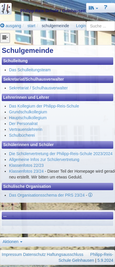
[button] (93, 7)
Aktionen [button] (12, 241)
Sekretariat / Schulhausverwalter (38, 88)
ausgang (10, 25)
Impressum (12, 254)
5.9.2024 (106, 260)
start (31, 25)
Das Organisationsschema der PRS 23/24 (47, 195)
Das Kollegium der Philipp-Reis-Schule (44, 106)
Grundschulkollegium (28, 112)
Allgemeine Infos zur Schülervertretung (44, 159)
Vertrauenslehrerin (25, 129)
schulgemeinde (55, 25)
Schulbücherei (22, 135)
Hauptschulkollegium (28, 117)
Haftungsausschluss (65, 254)
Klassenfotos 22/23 (26, 165)
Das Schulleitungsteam (30, 69)
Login (81, 25)
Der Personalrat (23, 123)
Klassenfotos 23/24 (26, 171)
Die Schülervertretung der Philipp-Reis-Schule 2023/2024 (61, 153)
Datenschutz (34, 254)
